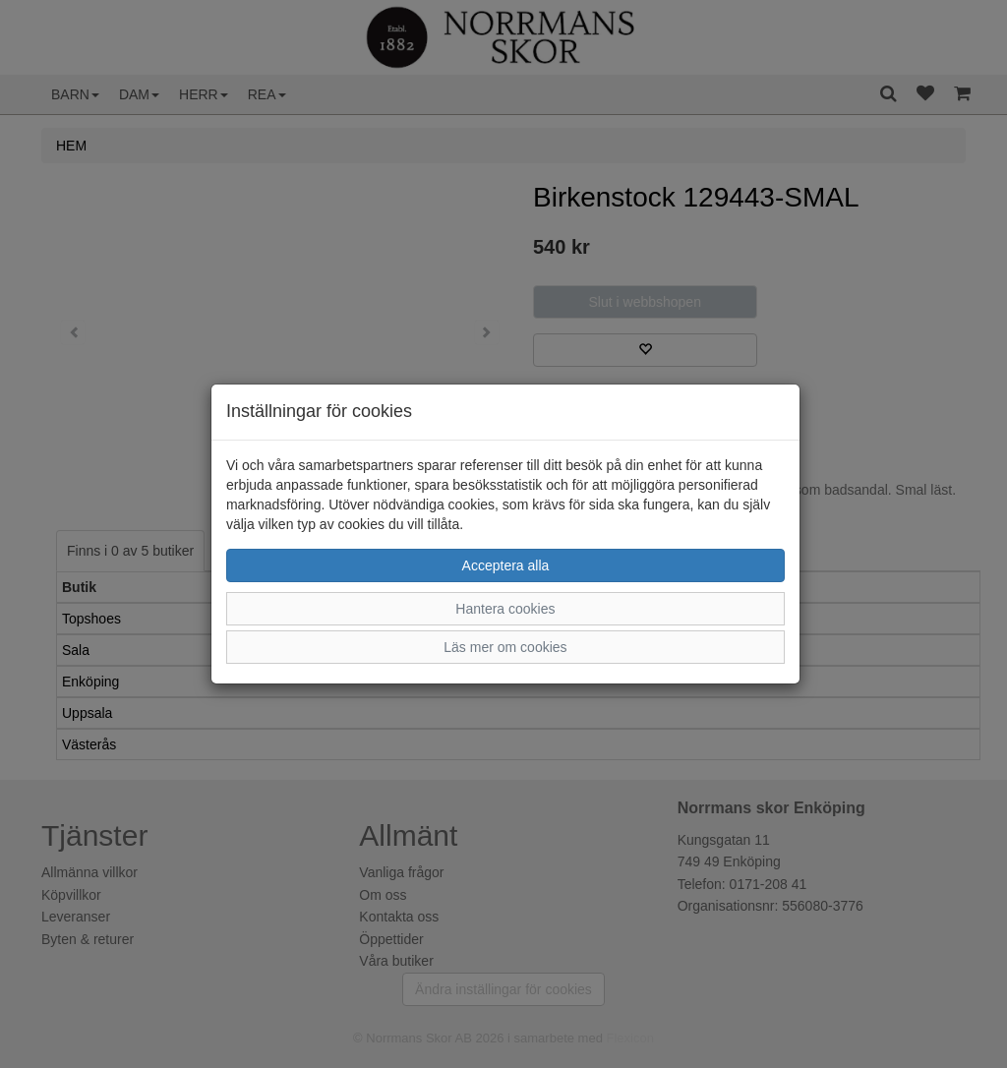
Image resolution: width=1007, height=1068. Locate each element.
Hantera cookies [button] (505, 609)
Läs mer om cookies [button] (505, 647)
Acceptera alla (506, 565)
